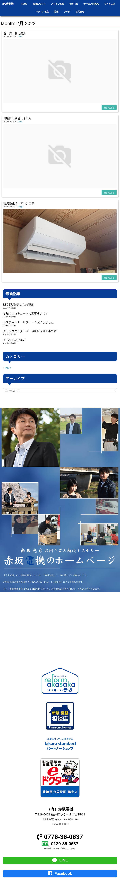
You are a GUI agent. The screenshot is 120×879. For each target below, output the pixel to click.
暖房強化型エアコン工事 (18, 203)
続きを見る (109, 107)
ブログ (20, 37)
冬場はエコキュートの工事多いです (25, 313)
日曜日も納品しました (17, 118)
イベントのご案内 (14, 340)
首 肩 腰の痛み (14, 33)
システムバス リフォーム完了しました (28, 322)
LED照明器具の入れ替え (18, 304)
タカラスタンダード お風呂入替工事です (30, 331)
